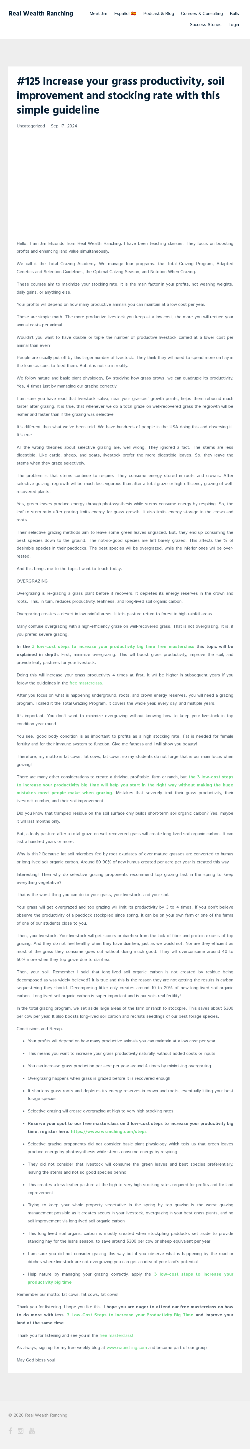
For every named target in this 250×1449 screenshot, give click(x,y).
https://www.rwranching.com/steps (109, 1132)
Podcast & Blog (158, 14)
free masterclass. (86, 683)
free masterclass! (116, 1335)
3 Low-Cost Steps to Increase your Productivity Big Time (130, 1315)
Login (233, 25)
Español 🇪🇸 (125, 14)
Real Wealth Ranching (40, 14)
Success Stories (205, 25)
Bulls (234, 14)
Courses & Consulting (202, 14)
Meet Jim (98, 14)
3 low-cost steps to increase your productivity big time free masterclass (113, 646)
